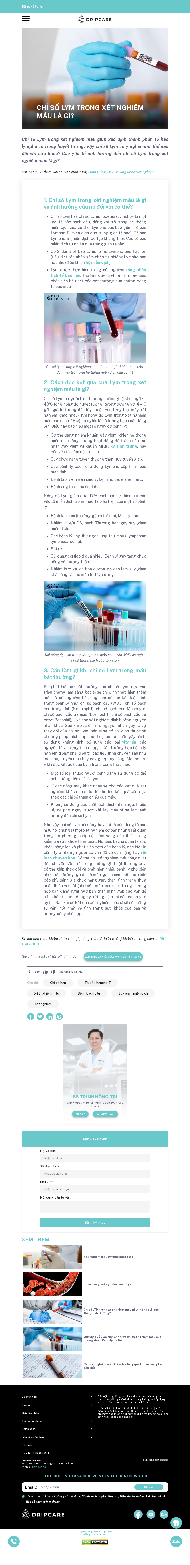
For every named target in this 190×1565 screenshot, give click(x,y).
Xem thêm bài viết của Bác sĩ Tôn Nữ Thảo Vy (113, 956)
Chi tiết (80, 1114)
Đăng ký (148, 1487)
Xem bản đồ (39, 1467)
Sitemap (27, 1445)
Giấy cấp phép (30, 1413)
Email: (31, 1487)
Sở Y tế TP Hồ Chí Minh (36, 1453)
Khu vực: (46, 1182)
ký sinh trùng (123, 446)
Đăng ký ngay (95, 1222)
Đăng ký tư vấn (33, 6)
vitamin (129, 742)
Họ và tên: (48, 1151)
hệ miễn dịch (97, 262)
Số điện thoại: (50, 1166)
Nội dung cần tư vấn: (55, 1197)
